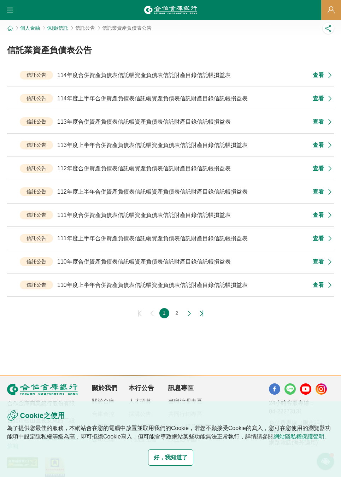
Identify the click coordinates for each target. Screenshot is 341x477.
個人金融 (30, 28)
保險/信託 (57, 28)
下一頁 (189, 313)
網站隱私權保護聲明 (299, 437)
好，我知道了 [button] (171, 457)
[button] (10, 10)
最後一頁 (200, 313)
